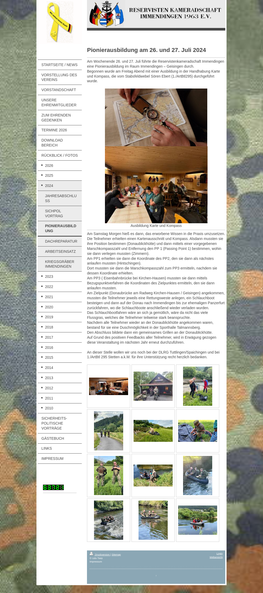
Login (220, 553)
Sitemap (116, 554)
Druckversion (100, 554)
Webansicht (216, 557)
